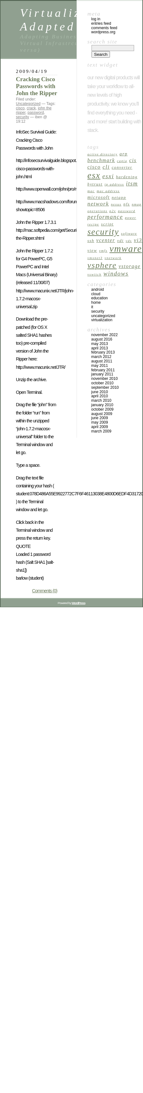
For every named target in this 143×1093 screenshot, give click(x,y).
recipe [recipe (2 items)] (93, 224)
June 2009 (99, 418)
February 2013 (103, 352)
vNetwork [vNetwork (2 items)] (113, 258)
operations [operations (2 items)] (97, 211)
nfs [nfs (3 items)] (126, 204)
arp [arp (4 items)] (123, 153)
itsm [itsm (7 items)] (132, 183)
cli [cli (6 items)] (106, 167)
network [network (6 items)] (98, 204)
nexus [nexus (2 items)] (116, 204)
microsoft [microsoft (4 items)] (98, 197)
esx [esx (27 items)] (93, 175)
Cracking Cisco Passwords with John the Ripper (36, 86)
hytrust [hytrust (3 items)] (95, 184)
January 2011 (102, 374)
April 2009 (99, 427)
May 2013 (99, 344)
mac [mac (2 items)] (91, 191)
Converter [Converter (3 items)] (122, 167)
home (96, 302)
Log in (95, 19)
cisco (20, 108)
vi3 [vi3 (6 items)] (138, 240)
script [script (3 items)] (107, 224)
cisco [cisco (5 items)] (94, 167)
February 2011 (103, 370)
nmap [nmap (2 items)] (137, 204)
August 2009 (101, 414)
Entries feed (101, 23)
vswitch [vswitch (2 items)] (94, 274)
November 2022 (104, 335)
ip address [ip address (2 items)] (114, 184)
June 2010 (99, 392)
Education (99, 298)
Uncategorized (28, 103)
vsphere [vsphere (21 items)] (102, 265)
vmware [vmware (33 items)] (125, 249)
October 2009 (102, 409)
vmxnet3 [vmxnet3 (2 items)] (95, 258)
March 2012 (101, 357)
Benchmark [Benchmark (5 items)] (101, 160)
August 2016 (101, 339)
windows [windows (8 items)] (115, 273)
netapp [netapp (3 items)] (119, 197)
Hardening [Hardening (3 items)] (127, 177)
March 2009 (101, 431)
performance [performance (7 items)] (105, 217)
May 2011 (99, 365)
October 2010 (102, 383)
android (97, 289)
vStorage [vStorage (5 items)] (129, 266)
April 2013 (99, 348)
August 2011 (101, 361)
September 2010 (105, 387)
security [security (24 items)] (103, 232)
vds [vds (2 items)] (129, 241)
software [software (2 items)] (129, 233)
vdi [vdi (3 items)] (120, 240)
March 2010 (101, 400)
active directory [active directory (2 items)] (102, 154)
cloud (95, 294)
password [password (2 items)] (126, 211)
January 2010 (102, 405)
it (92, 307)
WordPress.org (103, 32)
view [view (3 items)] (92, 250)
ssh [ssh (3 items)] (90, 240)
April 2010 (99, 396)
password (36, 112)
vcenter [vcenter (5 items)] (105, 240)
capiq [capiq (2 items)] (122, 161)
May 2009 (99, 422)
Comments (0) (44, 590)
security (22, 117)
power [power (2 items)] (130, 217)
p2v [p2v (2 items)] (112, 211)
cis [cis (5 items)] (133, 160)
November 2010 (104, 378)
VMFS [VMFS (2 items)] (103, 250)
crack (31, 108)
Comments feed (104, 28)
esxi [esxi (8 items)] (108, 176)
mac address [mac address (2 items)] (108, 191)
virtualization (101, 320)
